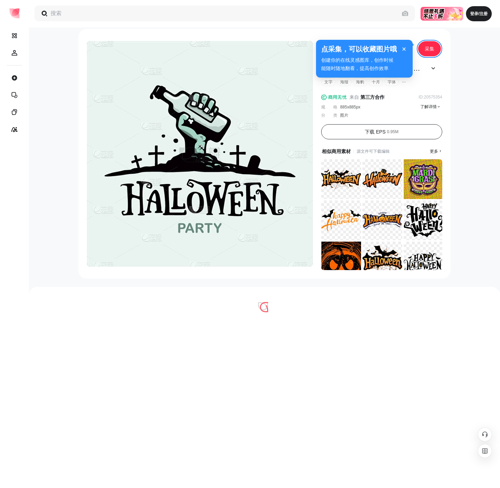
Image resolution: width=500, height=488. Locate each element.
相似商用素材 (336, 151)
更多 (436, 151)
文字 (328, 82)
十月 (376, 82)
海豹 (360, 82)
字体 (392, 82)
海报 (344, 82)
